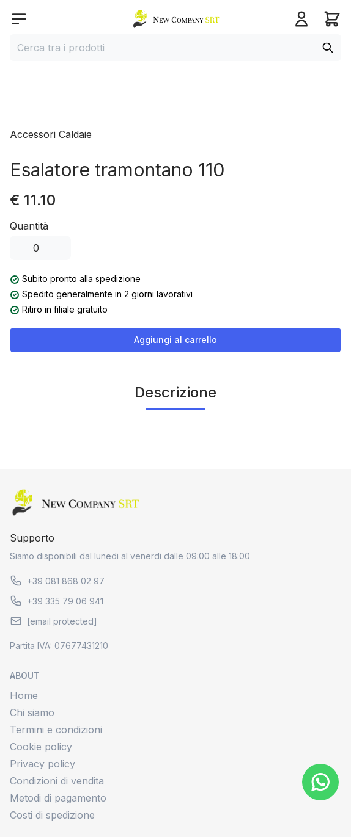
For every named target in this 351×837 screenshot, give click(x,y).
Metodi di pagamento (58, 798)
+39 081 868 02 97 (57, 580)
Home (24, 695)
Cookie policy (41, 747)
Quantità (29, 226)
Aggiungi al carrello (175, 340)
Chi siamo (32, 712)
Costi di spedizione (52, 815)
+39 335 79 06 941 (56, 601)
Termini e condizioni (56, 729)
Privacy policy (42, 764)
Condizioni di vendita (57, 781)
